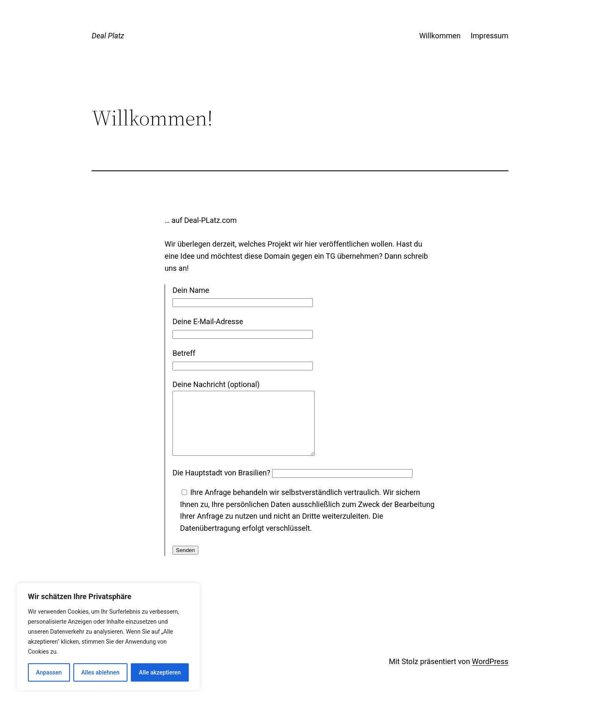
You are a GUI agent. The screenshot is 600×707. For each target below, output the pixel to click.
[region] (108, 636)
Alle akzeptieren (159, 672)
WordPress (490, 674)
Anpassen (49, 672)
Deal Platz (108, 35)
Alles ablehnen (100, 672)
